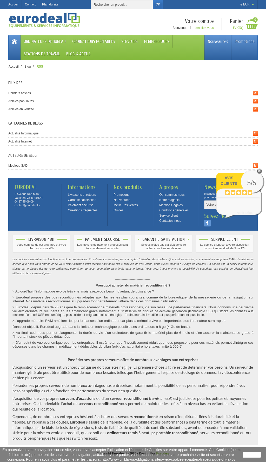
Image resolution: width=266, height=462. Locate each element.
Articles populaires (133, 101)
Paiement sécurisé (81, 205)
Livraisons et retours (82, 195)
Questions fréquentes (82, 210)
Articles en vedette (133, 109)
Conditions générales (174, 210)
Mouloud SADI (133, 165)
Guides (118, 210)
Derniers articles (133, 93)
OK (158, 4)
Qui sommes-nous (171, 195)
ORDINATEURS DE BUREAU (45, 41)
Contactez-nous (170, 221)
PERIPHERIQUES (156, 41)
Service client (168, 215)
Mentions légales (171, 205)
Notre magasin (169, 200)
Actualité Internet (133, 141)
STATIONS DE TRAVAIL (42, 53)
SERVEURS (129, 41)
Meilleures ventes (126, 205)
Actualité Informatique (133, 133)
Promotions (244, 41)
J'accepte (252, 455)
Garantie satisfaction (82, 200)
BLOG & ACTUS (78, 53)
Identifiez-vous (204, 27)
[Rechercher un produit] (122, 4)
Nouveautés (218, 41)
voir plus (245, 212)
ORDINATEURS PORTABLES (93, 41)
